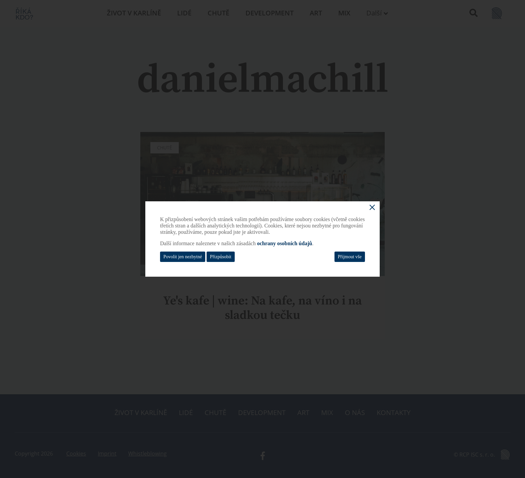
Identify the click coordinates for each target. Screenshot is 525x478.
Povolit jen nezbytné (182, 256)
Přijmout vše (350, 256)
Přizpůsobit (220, 256)
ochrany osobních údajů (284, 243)
